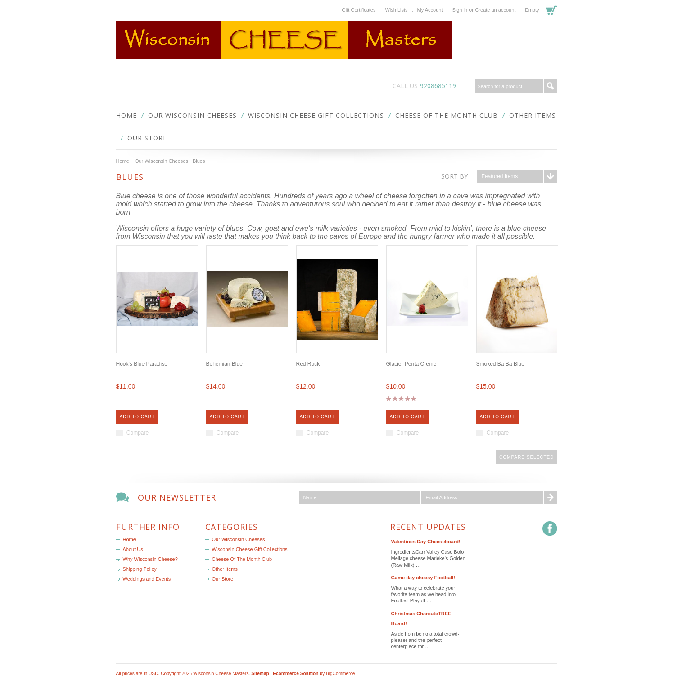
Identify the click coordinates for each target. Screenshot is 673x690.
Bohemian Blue (224, 364)
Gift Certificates (358, 10)
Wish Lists (396, 10)
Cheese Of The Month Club (446, 115)
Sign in (459, 10)
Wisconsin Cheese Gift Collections (316, 115)
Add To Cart (137, 416)
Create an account (495, 10)
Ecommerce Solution (295, 673)
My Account (430, 10)
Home (122, 161)
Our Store (147, 138)
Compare (137, 433)
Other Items (532, 115)
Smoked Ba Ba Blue (500, 364)
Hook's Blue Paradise (141, 364)
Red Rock (308, 364)
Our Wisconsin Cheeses (192, 115)
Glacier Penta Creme (411, 364)
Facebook (549, 528)
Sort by (454, 176)
